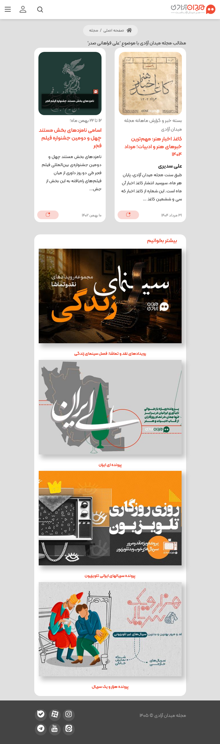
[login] (22, 9)
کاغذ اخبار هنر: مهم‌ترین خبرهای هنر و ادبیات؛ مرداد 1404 (153, 147)
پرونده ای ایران (110, 465)
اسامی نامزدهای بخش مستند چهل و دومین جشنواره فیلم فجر (70, 138)
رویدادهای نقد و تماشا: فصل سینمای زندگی (110, 354)
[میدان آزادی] (193, 9)
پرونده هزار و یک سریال (110, 687)
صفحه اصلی (117, 30)
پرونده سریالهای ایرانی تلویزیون (110, 576)
